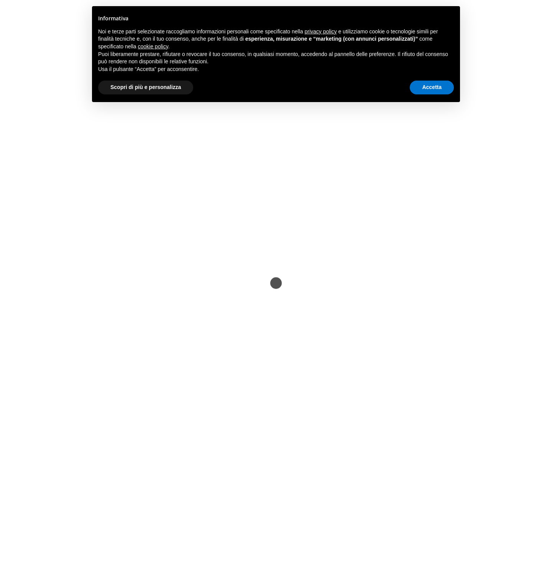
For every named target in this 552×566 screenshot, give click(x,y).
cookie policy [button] (153, 46)
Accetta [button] (432, 87)
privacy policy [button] (321, 31)
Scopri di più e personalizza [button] (145, 87)
